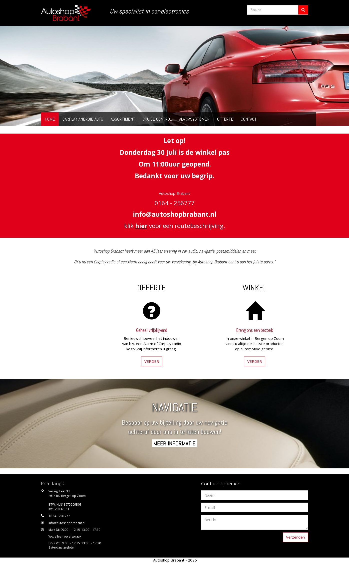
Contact (249, 119)
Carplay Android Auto (82, 119)
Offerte (225, 119)
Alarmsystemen (194, 119)
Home (50, 119)
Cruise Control (157, 119)
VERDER (151, 361)
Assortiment (123, 119)
